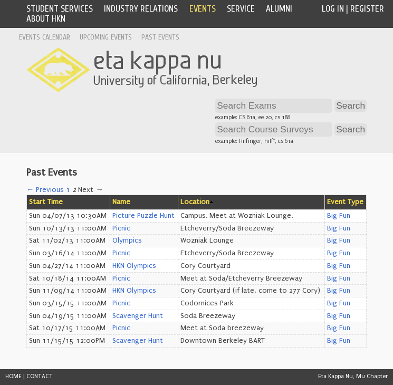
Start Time (46, 202)
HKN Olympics (134, 266)
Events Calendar (44, 37)
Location (194, 202)
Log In (333, 9)
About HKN (45, 19)
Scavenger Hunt (137, 316)
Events (202, 9)
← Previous (45, 190)
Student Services (59, 9)
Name (121, 202)
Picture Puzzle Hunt (143, 215)
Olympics (127, 240)
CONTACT (39, 376)
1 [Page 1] (68, 190)
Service (241, 9)
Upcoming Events (106, 37)
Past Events (160, 37)
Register (367, 9)
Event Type (345, 202)
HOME (13, 376)
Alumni (279, 9)
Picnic (121, 228)
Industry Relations (141, 9)
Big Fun (338, 215)
